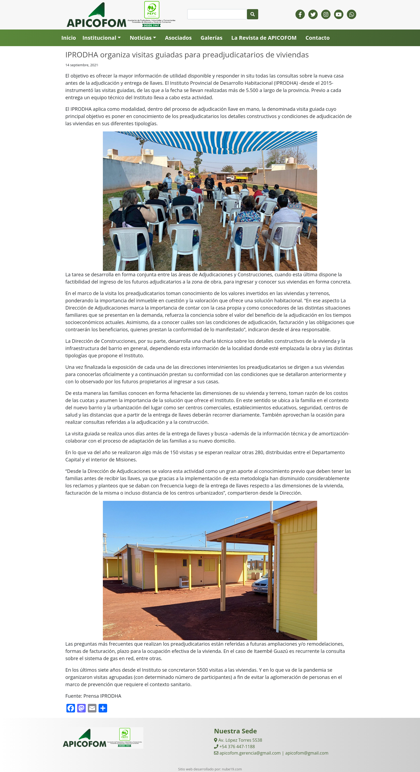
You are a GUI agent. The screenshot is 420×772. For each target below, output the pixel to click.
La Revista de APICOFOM (264, 37)
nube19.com (232, 769)
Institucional (99, 37)
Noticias (141, 37)
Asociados (178, 37)
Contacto (317, 37)
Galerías (212, 37)
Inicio (68, 37)
